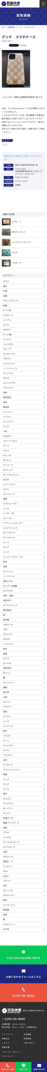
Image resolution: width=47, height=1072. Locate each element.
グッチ (5, 144)
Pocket (22, 45)
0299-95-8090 (13, 1019)
